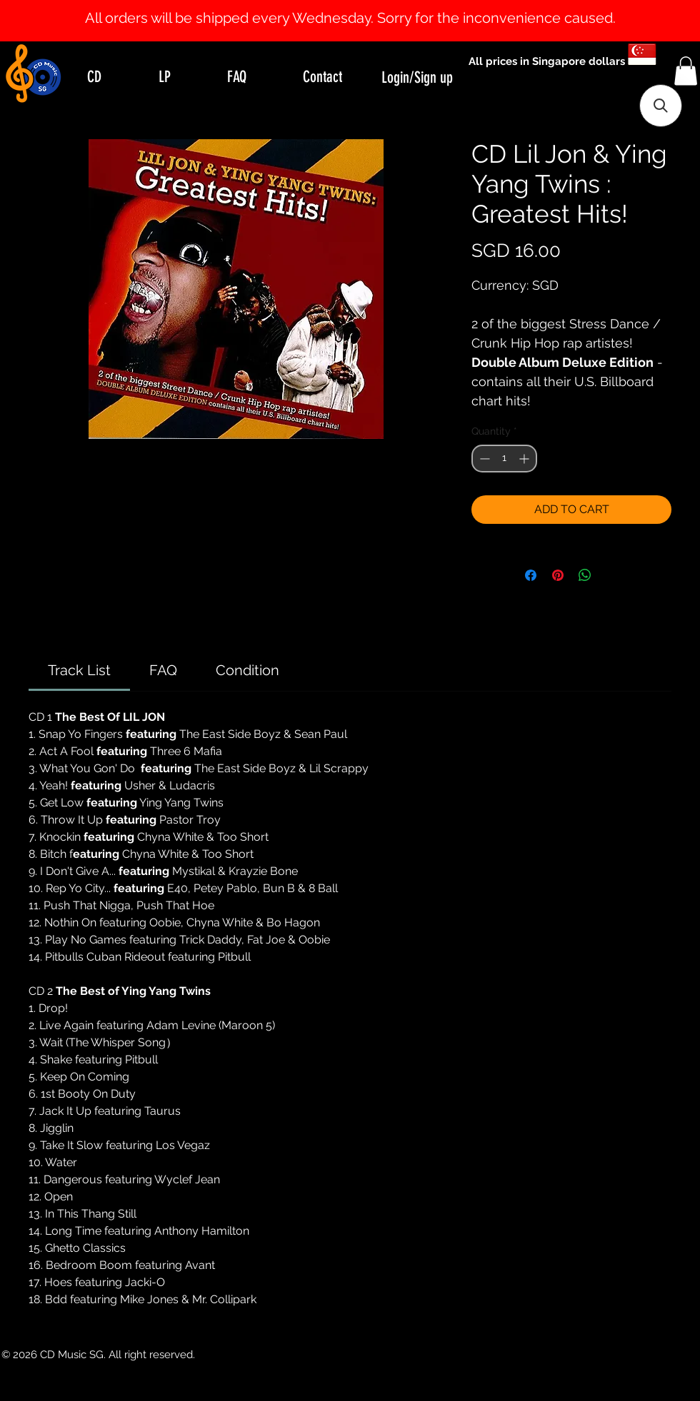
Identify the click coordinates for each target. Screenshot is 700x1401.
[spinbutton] (504, 458)
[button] (686, 71)
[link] (79, 670)
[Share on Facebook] (530, 575)
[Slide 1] (350, 6)
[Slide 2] (363, 6)
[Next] (620, 20)
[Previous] (80, 20)
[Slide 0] (337, 6)
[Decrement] (483, 458)
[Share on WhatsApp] (585, 575)
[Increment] (525, 458)
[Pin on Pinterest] (557, 575)
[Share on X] (612, 575)
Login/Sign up (417, 77)
